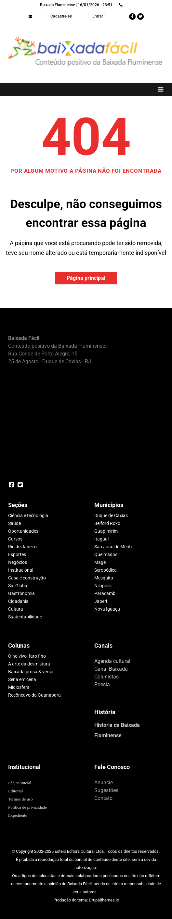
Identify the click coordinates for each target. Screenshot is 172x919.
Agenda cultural (112, 661)
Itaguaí (101, 538)
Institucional (20, 570)
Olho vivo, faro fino (27, 656)
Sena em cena (22, 679)
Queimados (105, 554)
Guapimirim (106, 531)
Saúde (14, 523)
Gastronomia (21, 593)
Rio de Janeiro (22, 546)
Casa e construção (27, 577)
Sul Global (18, 585)
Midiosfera (19, 687)
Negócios (17, 562)
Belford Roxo (107, 523)
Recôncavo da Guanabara (34, 695)
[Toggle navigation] (86, 89)
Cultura (15, 609)
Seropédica (105, 570)
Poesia (102, 684)
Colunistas (106, 677)
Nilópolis (103, 585)
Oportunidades (23, 531)
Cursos (15, 538)
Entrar (97, 16)
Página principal (86, 278)
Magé (100, 562)
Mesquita (103, 577)
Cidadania (18, 601)
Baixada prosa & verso (30, 671)
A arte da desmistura (29, 663)
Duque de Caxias (111, 515)
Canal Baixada (111, 669)
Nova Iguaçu (107, 609)
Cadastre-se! (61, 16)
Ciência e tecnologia (28, 515)
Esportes (17, 554)
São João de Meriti (113, 546)
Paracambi (105, 593)
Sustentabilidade (25, 616)
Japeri (100, 601)
